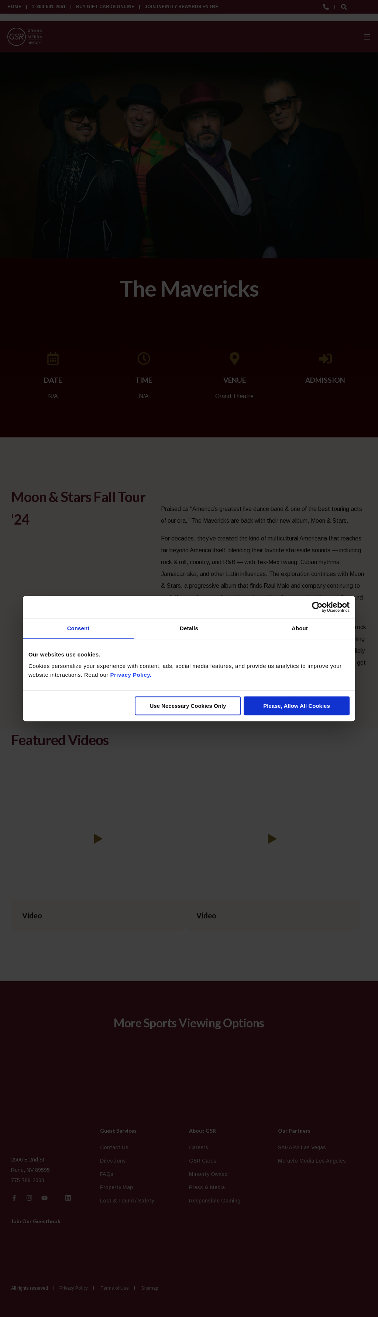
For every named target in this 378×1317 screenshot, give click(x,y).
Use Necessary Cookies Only (188, 706)
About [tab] (300, 628)
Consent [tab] (78, 628)
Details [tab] (189, 628)
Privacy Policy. (130, 675)
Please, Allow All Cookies (296, 706)
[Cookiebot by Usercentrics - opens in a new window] (317, 607)
